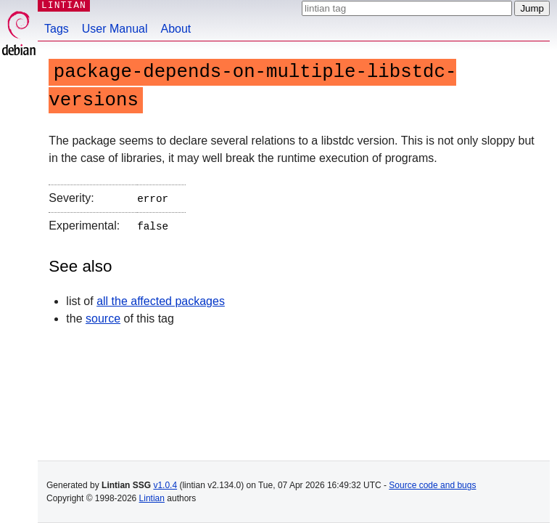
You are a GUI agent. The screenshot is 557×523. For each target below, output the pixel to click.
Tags (56, 29)
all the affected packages (160, 298)
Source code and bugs (432, 485)
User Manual (115, 29)
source (103, 315)
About (176, 29)
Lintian (152, 498)
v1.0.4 (165, 485)
